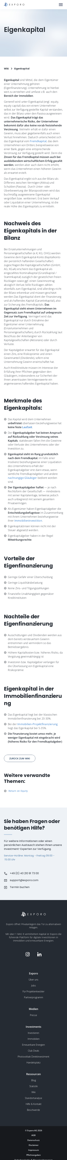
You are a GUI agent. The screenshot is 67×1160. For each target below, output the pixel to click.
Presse (33, 1015)
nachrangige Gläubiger (22, 478)
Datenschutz (33, 1140)
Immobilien (33, 1038)
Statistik (33, 1086)
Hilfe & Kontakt (33, 1104)
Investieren (33, 1032)
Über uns (33, 979)
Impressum (33, 1150)
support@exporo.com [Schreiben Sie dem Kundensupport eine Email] (24, 880)
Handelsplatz (33, 1062)
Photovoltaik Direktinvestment (33, 1056)
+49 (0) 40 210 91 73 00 (24, 873)
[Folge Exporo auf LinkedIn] (39, 954)
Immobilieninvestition (28, 520)
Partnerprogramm (33, 997)
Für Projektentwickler (33, 991)
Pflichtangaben (33, 1155)
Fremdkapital (38, 141)
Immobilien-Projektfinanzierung (37, 724)
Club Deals (33, 1050)
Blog (33, 1080)
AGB (33, 1135)
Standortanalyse (33, 1098)
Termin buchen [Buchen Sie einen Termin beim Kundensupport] (19, 887)
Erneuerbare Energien (33, 1044)
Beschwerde (33, 1109)
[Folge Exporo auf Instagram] (28, 954)
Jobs (33, 985)
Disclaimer (33, 1145)
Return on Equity (18, 790)
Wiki (33, 1092)
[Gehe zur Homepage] (14, 4)
